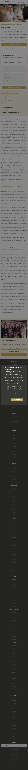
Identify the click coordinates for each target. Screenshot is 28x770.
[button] (10, 403)
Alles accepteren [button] (16, 399)
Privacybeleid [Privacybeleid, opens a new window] (15, 383)
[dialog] (14, 385)
